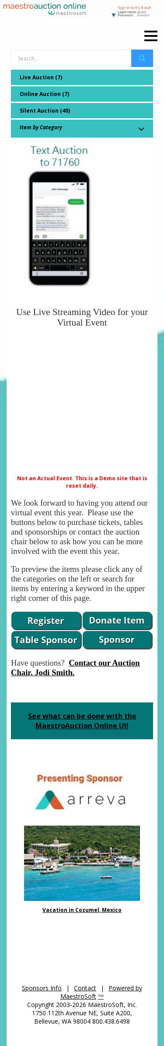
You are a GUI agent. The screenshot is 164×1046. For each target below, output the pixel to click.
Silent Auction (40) (45, 110)
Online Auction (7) (44, 94)
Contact (85, 988)
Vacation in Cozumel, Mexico (82, 910)
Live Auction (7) (41, 77)
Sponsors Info (42, 988)
